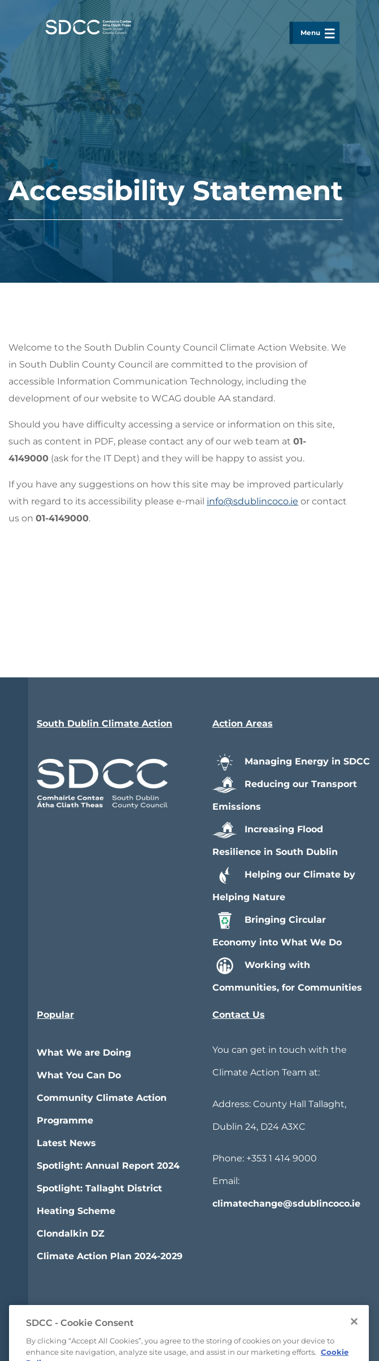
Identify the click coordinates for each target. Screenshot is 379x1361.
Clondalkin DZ (70, 1233)
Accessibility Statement (121, 1311)
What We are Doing (84, 1052)
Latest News (66, 1143)
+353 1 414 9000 (281, 1158)
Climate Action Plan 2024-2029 (109, 1256)
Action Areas (242, 723)
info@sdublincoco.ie (252, 501)
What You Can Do (79, 1075)
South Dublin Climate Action (104, 723)
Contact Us (238, 1014)
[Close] (354, 1344)
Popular (55, 1014)
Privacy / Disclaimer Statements (269, 1311)
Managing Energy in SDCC (291, 761)
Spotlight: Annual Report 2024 (108, 1165)
